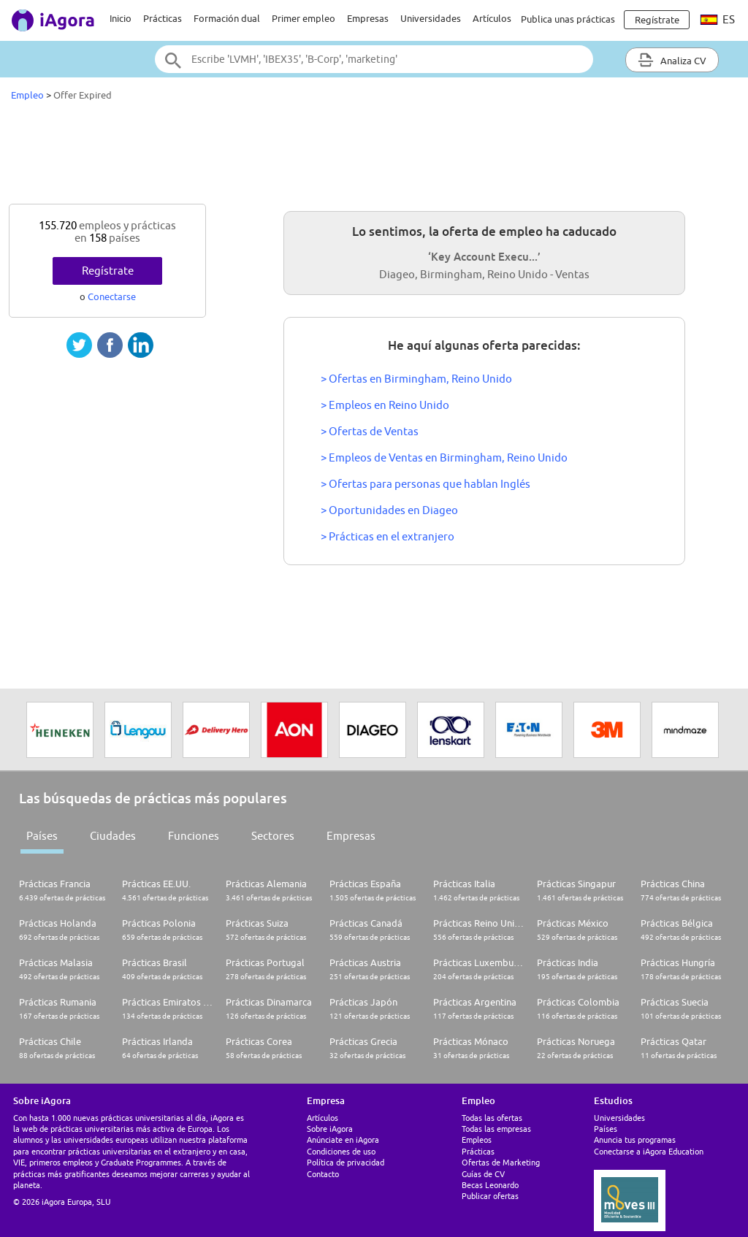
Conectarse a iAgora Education (648, 1151)
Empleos (477, 1139)
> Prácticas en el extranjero (387, 536)
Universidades (430, 18)
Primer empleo (303, 18)
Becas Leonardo (490, 1185)
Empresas (368, 18)
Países (42, 836)
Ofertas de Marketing (501, 1162)
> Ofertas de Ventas (370, 431)
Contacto (323, 1174)
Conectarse (112, 296)
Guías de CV (483, 1174)
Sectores (272, 836)
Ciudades (113, 836)
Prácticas (162, 18)
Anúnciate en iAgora (343, 1139)
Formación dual (227, 18)
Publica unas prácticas (568, 19)
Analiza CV (672, 60)
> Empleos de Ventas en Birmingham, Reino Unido (444, 457)
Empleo (27, 95)
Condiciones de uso (341, 1151)
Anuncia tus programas (635, 1139)
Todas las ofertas (492, 1117)
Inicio (120, 18)
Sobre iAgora (330, 1128)
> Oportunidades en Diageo (389, 510)
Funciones (193, 836)
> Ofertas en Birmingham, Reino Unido (416, 378)
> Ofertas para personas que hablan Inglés (425, 484)
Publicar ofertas (490, 1195)
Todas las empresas (496, 1128)
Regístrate (108, 270)
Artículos (492, 18)
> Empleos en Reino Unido (385, 405)
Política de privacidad (345, 1162)
